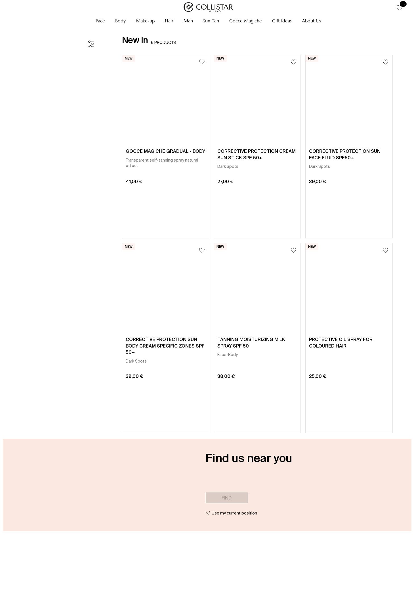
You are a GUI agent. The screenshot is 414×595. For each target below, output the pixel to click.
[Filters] (90, 43)
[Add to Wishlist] (201, 61)
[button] (100, 20)
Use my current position (234, 513)
